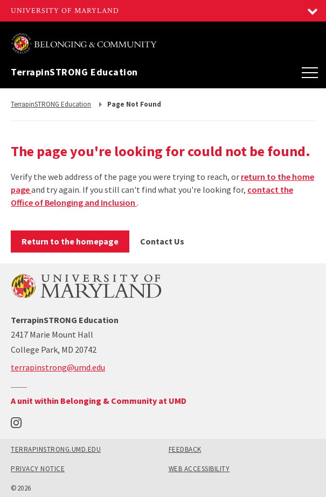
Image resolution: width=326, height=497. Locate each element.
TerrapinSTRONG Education (74, 72)
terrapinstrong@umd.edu (58, 367)
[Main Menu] (310, 72)
